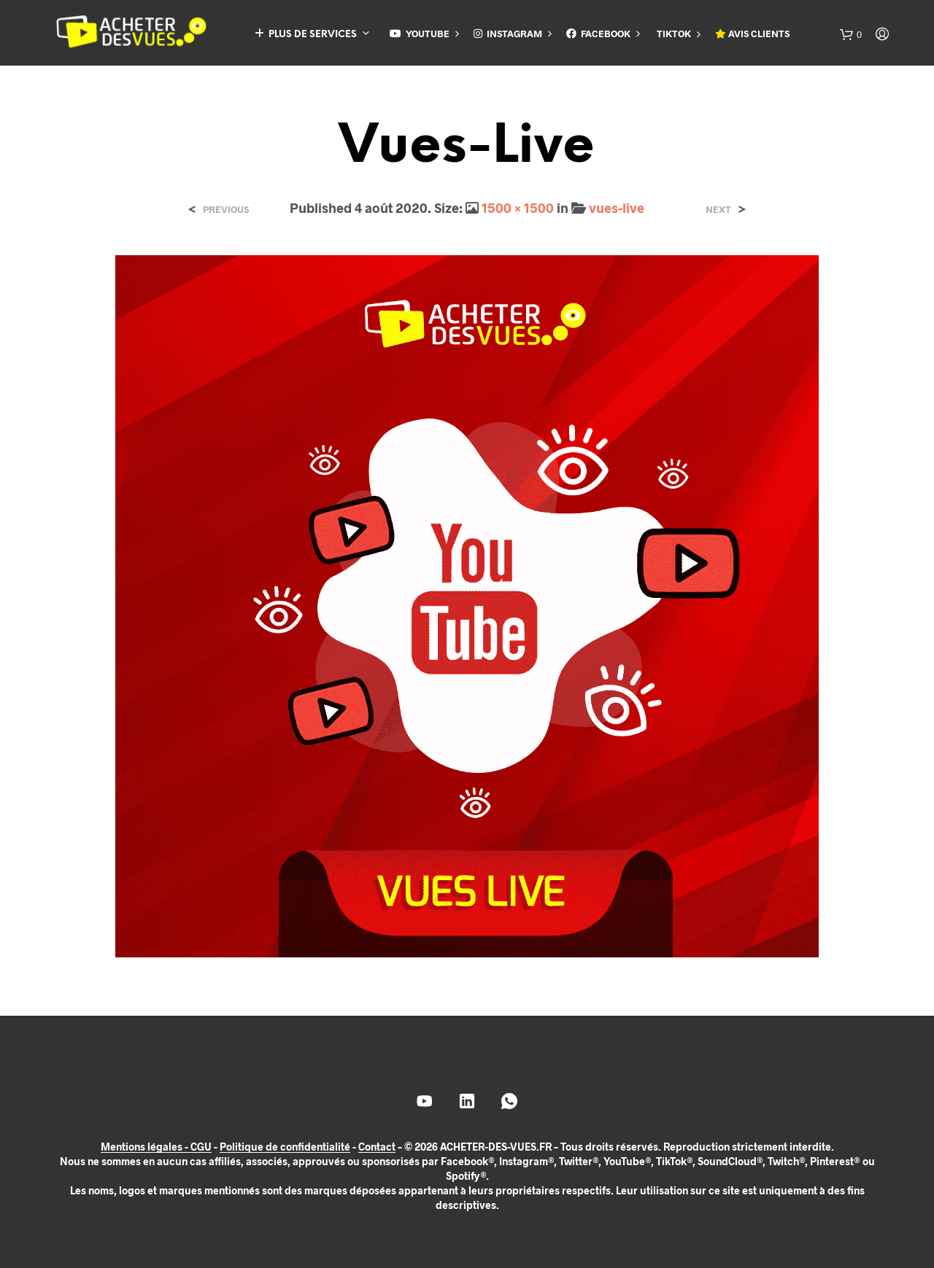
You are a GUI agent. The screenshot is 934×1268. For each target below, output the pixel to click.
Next (718, 209)
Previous (226, 209)
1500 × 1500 (518, 208)
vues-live (616, 208)
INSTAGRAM (508, 33)
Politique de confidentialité (285, 1147)
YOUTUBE (419, 33)
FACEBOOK (598, 33)
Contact (376, 1147)
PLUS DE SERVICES (306, 33)
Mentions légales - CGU (156, 1147)
